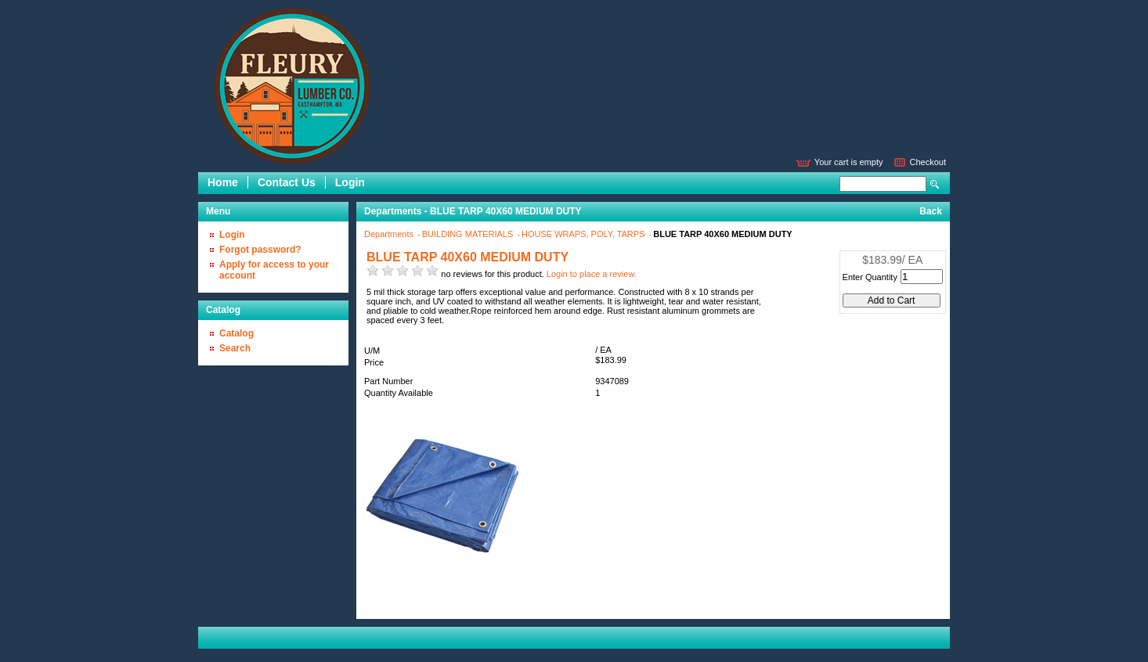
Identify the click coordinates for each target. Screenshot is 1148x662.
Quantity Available (398, 393)
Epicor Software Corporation (292, 86)
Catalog (236, 333)
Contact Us (287, 182)
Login (350, 182)
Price (374, 362)
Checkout (928, 162)
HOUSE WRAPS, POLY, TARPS (585, 234)
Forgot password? (260, 249)
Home (223, 182)
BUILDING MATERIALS (469, 234)
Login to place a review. (592, 274)
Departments (390, 234)
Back (930, 211)
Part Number (388, 381)
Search (935, 184)
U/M (372, 350)
